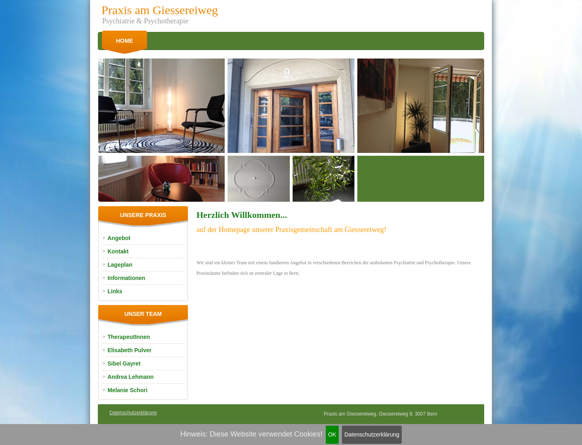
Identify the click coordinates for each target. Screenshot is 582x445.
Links (115, 291)
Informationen (126, 278)
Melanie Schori (128, 390)
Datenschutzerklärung (371, 434)
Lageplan (120, 264)
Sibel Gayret (124, 363)
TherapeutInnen (129, 337)
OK (332, 434)
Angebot (119, 238)
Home (124, 41)
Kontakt (118, 251)
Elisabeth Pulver (130, 350)
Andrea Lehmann (131, 377)
